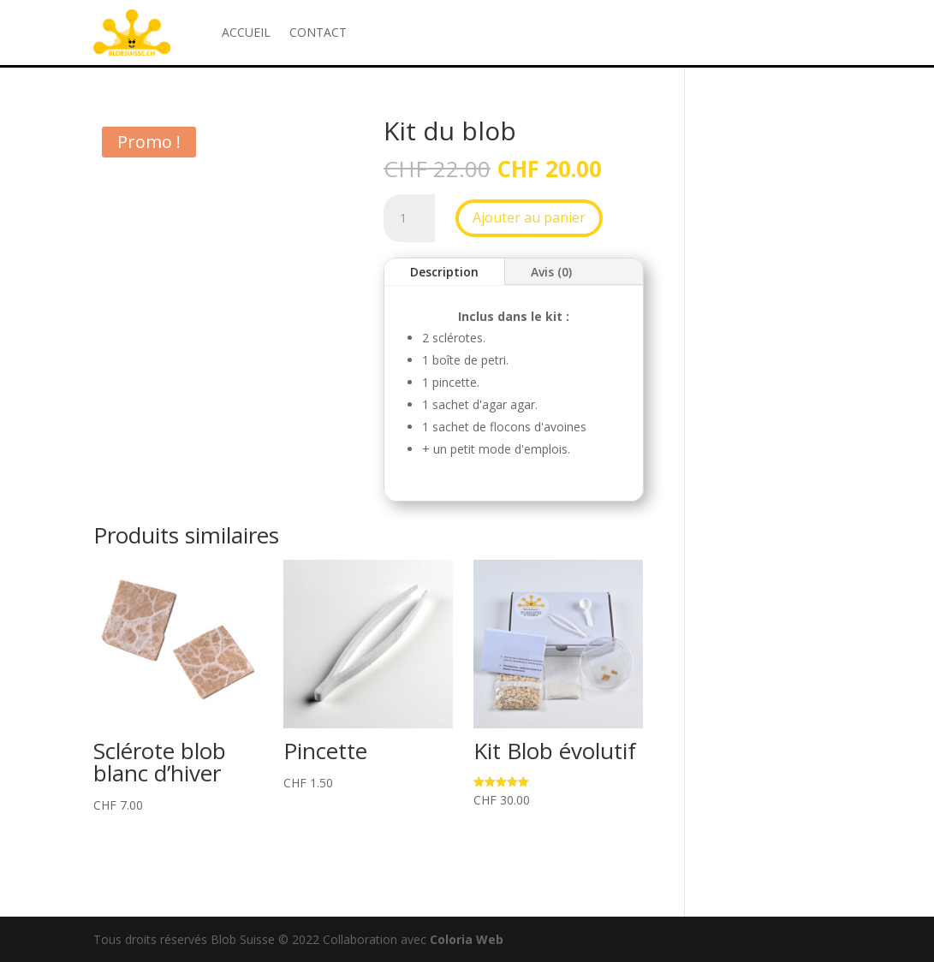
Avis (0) (551, 272)
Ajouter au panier (529, 217)
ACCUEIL (246, 32)
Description (444, 272)
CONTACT (318, 32)
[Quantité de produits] (409, 218)
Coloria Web (466, 939)
